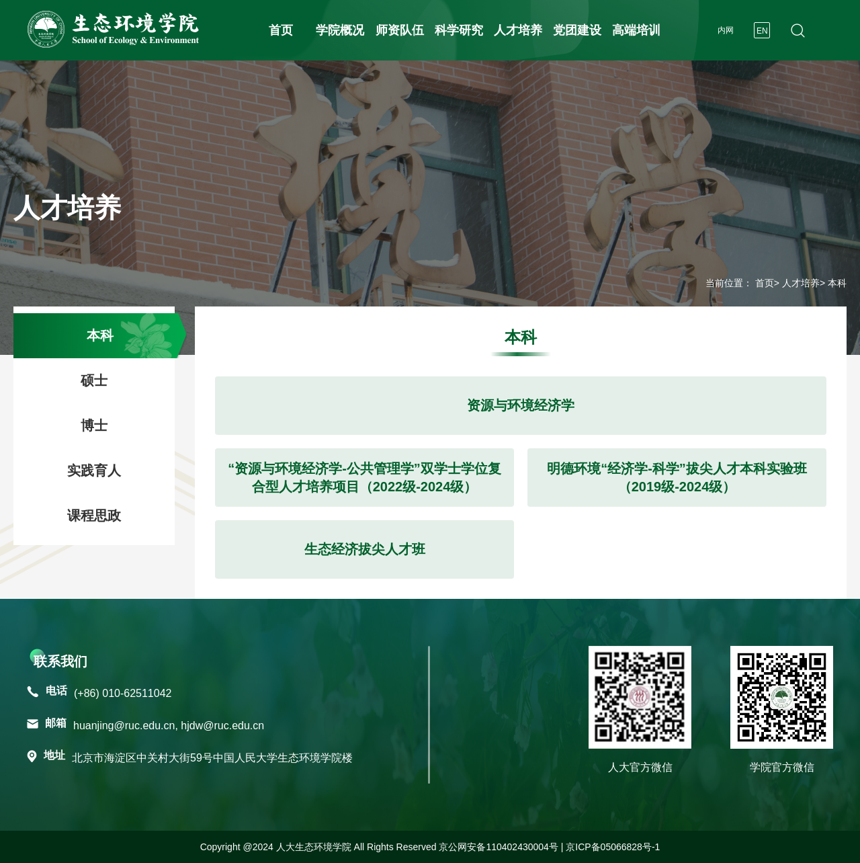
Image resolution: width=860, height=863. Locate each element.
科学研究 (459, 30)
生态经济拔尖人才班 (364, 549)
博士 (94, 425)
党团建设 (577, 30)
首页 (281, 30)
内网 (726, 30)
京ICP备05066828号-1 (613, 846)
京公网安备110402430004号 (498, 846)
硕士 (94, 380)
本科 (100, 335)
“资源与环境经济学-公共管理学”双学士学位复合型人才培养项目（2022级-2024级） (364, 477)
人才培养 (518, 30)
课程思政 (94, 515)
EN (762, 31)
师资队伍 (400, 30)
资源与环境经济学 (520, 405)
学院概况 (340, 30)
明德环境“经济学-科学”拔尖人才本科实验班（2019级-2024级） (677, 477)
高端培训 (636, 30)
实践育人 (94, 470)
